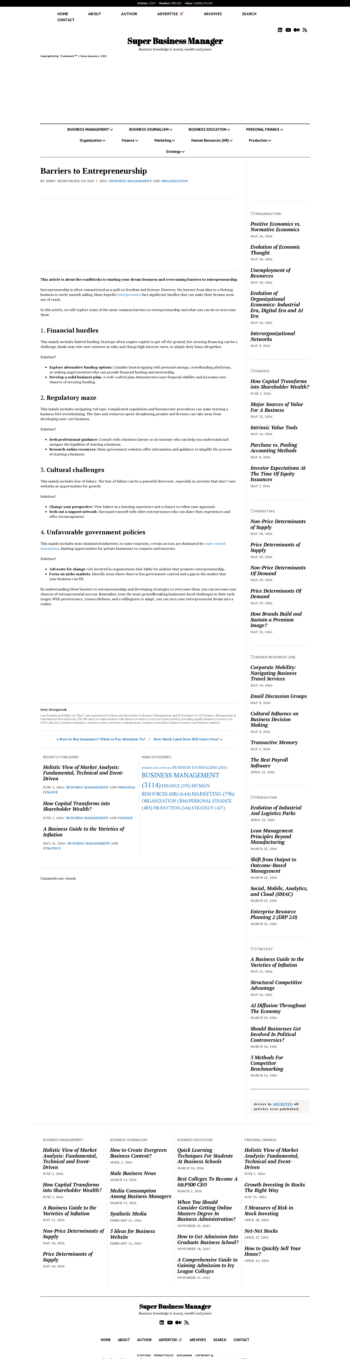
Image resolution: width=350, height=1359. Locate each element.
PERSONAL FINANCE (262, 122)
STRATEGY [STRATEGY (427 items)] (208, 801)
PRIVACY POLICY (163, 1349)
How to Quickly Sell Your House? (272, 1244)
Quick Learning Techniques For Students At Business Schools (205, 1149)
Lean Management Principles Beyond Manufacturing (271, 830)
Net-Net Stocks (261, 1224)
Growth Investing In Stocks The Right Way (274, 1181)
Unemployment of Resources (270, 266)
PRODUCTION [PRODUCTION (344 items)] (172, 801)
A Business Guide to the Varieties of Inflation (83, 825)
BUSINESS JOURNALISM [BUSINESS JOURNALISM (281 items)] (199, 760)
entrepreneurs (129, 288)
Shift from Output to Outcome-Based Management (273, 858)
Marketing (162, 133)
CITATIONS (144, 1349)
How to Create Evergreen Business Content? (138, 1146)
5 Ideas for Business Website (132, 1227)
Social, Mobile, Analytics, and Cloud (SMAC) (279, 884)
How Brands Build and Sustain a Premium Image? (276, 613)
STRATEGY (52, 842)
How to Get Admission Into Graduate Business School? (207, 1233)
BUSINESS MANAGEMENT (88, 122)
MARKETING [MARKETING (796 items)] (213, 787)
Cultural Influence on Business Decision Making (274, 712)
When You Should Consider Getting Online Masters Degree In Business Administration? (206, 1204)
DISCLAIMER (184, 1349)
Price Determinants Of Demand (275, 587)
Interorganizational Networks (272, 329)
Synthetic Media (128, 1207)
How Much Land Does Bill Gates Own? (186, 732)
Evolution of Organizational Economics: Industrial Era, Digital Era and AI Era (276, 298)
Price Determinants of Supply (275, 541)
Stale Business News (133, 1167)
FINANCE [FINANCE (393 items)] (176, 779)
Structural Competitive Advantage (276, 978)
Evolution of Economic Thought (275, 243)
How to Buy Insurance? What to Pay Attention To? (102, 732)
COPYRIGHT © (204, 1349)
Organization (91, 133)
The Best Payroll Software (269, 756)
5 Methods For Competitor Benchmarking (266, 1056)
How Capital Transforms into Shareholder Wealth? (76, 799)
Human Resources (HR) (210, 133)
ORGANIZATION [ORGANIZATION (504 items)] (165, 794)
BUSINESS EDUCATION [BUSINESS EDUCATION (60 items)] (156, 761)
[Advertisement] (175, 85)
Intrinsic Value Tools (274, 421)
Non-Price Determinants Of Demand (278, 564)
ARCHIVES (283, 1097)
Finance (128, 133)
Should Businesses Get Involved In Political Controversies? (275, 1028)
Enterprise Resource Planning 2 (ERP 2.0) (273, 908)
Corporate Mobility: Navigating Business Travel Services (273, 666)
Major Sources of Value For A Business (276, 400)
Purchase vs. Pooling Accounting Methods (273, 441)
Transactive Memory (274, 736)
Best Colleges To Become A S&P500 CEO (207, 1175)
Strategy (173, 145)
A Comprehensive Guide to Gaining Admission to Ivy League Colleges (207, 1259)
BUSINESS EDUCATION (207, 122)
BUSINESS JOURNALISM (149, 122)
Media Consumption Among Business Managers (140, 1187)
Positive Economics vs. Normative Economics (275, 220)
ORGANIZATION (174, 174)
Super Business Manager (175, 34)
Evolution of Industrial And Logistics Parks (276, 804)
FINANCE (125, 811)
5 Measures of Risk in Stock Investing (268, 1204)
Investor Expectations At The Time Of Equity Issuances (278, 467)
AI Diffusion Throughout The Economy (278, 1001)
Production (258, 133)
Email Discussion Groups (278, 690)
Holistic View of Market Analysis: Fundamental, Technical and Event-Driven (83, 766)
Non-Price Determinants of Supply (278, 517)
